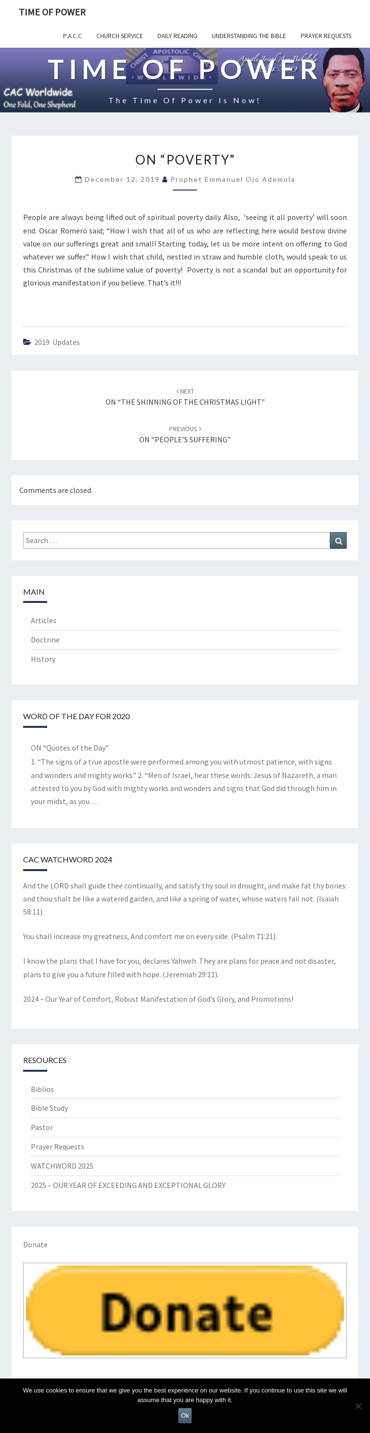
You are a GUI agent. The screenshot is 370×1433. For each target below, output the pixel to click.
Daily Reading (178, 36)
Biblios (42, 1089)
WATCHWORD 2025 (62, 1166)
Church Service (119, 36)
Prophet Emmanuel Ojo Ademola (233, 179)
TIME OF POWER (52, 12)
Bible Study (49, 1108)
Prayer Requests (326, 36)
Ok (185, 1415)
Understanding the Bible (249, 36)
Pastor (42, 1127)
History (43, 659)
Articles (43, 620)
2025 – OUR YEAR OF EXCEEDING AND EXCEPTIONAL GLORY (128, 1185)
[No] (358, 1406)
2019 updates (57, 342)
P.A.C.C (72, 36)
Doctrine (45, 639)
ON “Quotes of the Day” (70, 747)
